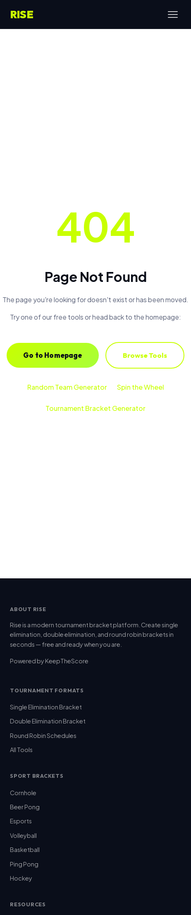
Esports (21, 821)
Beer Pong (25, 807)
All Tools (21, 749)
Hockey (21, 878)
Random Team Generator (67, 387)
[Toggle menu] (173, 14)
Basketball (25, 849)
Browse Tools (145, 355)
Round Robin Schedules (43, 735)
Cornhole (23, 792)
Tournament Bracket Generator (95, 408)
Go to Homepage (52, 355)
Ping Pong (24, 864)
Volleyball (23, 835)
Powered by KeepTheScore (49, 661)
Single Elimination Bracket (46, 707)
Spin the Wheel (140, 387)
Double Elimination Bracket (48, 721)
